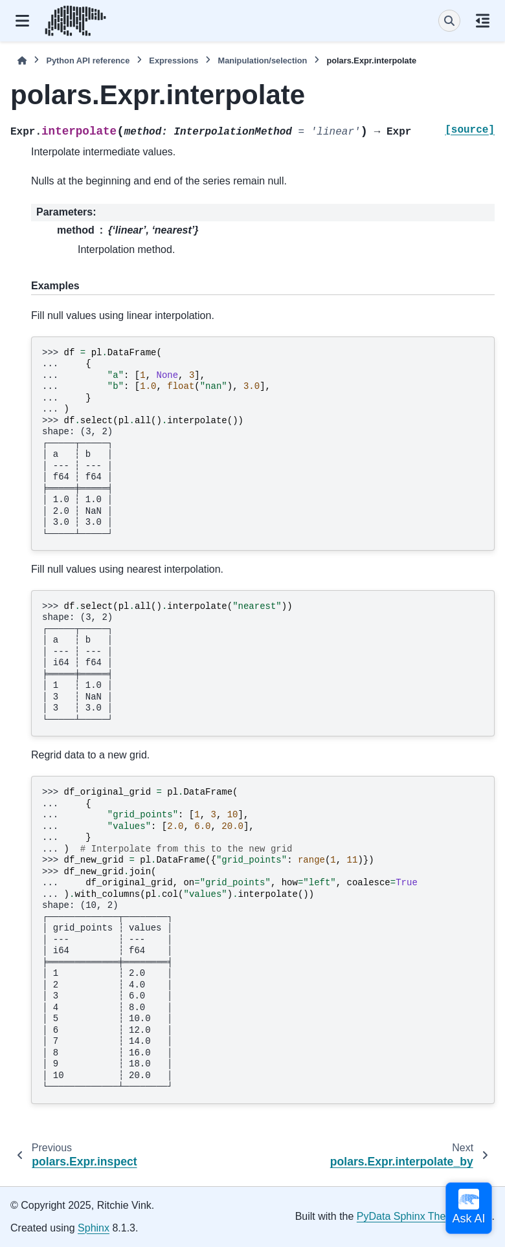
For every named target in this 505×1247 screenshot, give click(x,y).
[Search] (449, 21)
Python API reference (87, 60)
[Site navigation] (22, 21)
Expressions (173, 60)
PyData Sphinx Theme (408, 1216)
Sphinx (93, 1227)
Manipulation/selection (262, 60)
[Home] (22, 60)
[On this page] (483, 21)
